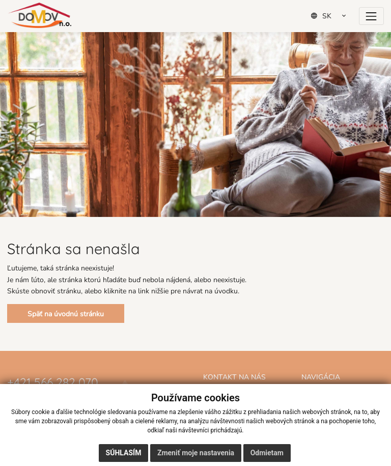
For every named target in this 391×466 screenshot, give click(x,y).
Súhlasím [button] (124, 453)
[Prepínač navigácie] (371, 16)
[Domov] (39, 15)
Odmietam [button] (267, 453)
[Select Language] (331, 15)
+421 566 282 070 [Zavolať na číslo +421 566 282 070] (52, 381)
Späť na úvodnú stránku (65, 313)
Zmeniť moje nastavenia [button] (195, 453)
